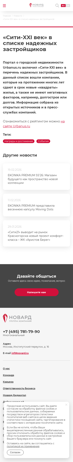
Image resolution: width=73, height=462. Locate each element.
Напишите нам (36, 292)
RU (63, 5)
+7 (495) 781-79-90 (21, 331)
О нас (6, 368)
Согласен (15, 452)
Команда (8, 375)
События (43, 141)
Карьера (8, 381)
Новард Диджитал (14, 395)
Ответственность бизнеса (19, 388)
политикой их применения (23, 446)
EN (68, 5)
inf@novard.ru (20, 353)
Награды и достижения (18, 141)
